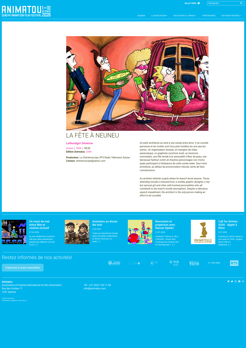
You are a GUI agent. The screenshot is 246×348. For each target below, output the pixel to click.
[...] (36, 245)
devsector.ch (23, 300)
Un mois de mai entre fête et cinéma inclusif (39, 225)
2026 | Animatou (8, 298)
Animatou (26, 11)
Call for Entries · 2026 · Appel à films (228, 225)
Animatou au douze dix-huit (105, 223)
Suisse (69, 148)
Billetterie (190, 3)
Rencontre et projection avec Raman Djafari (165, 225)
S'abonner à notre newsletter (22, 267)
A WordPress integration (10, 300)
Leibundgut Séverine (79, 143)
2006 (78, 148)
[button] (159, 16)
